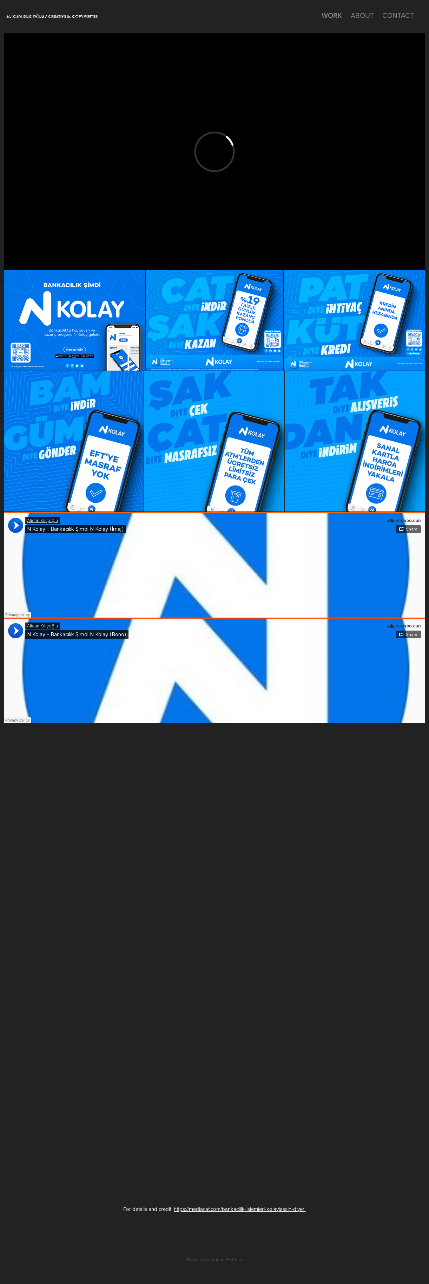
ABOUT (362, 15)
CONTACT (398, 15)
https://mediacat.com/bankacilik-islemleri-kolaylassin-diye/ (239, 1209)
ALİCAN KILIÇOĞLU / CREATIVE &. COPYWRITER (52, 16)
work (332, 15)
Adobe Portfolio (226, 1259)
